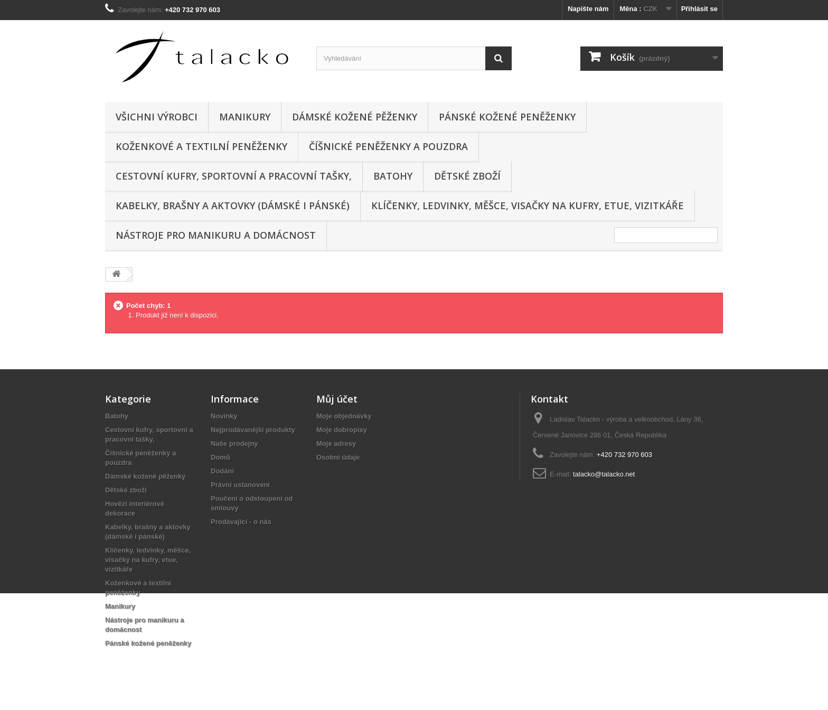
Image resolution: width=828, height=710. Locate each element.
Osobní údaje (338, 457)
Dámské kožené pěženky (354, 116)
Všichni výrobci (156, 116)
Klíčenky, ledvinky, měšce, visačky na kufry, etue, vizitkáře (527, 205)
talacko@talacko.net (604, 474)
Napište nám (588, 9)
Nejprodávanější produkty (253, 430)
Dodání (222, 471)
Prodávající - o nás (241, 522)
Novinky (224, 416)
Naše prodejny (234, 443)
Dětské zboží (467, 176)
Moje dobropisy (341, 430)
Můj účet (336, 399)
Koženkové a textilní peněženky (201, 146)
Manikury (244, 116)
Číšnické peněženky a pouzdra (388, 146)
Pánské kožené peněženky (507, 116)
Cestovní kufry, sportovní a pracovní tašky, (234, 176)
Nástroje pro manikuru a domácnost (216, 235)
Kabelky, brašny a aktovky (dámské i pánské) (233, 205)
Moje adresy (336, 443)
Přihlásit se (699, 9)
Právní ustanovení (240, 485)
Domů (220, 457)
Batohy (392, 176)
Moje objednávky (344, 416)
